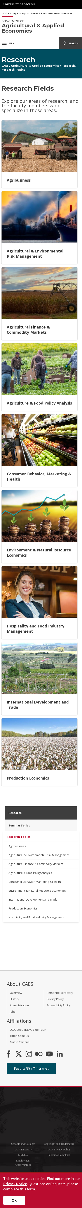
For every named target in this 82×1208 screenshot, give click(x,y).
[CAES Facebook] (8, 1054)
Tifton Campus (19, 1036)
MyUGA (23, 1155)
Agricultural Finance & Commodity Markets (36, 864)
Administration (19, 1005)
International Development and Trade (33, 899)
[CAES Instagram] (28, 1054)
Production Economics (23, 908)
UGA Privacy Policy (58, 1149)
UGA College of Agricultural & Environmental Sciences (37, 13)
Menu (9, 43)
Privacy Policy (55, 999)
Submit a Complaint (59, 1155)
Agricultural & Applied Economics (35, 66)
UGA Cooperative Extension (28, 1030)
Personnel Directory (60, 993)
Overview (16, 993)
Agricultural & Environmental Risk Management (39, 855)
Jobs (13, 1012)
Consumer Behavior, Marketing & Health (35, 882)
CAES (5, 66)
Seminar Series (19, 825)
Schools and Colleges (23, 1143)
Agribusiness (17, 846)
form (31, 1189)
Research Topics (13, 69)
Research (68, 66)
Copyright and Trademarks (59, 1143)
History (14, 999)
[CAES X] (19, 1054)
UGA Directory (23, 1149)
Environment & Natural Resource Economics (37, 891)
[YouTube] (49, 1054)
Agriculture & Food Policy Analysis (30, 873)
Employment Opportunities (23, 1162)
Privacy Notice (15, 1184)
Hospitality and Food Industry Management (36, 917)
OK (14, 1200)
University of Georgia (19, 4)
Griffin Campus (20, 1042)
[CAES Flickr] (38, 1054)
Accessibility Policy (58, 1005)
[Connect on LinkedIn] (59, 1054)
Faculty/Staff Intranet (31, 1068)
